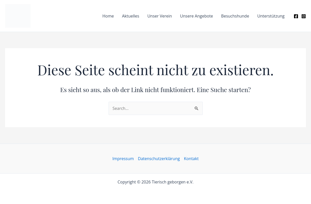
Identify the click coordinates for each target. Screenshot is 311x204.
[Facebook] (296, 16)
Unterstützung (271, 16)
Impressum (123, 158)
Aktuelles (130, 16)
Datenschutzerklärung (159, 158)
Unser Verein (159, 16)
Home (108, 16)
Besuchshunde (235, 16)
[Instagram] (303, 16)
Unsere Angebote (196, 16)
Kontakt (191, 158)
